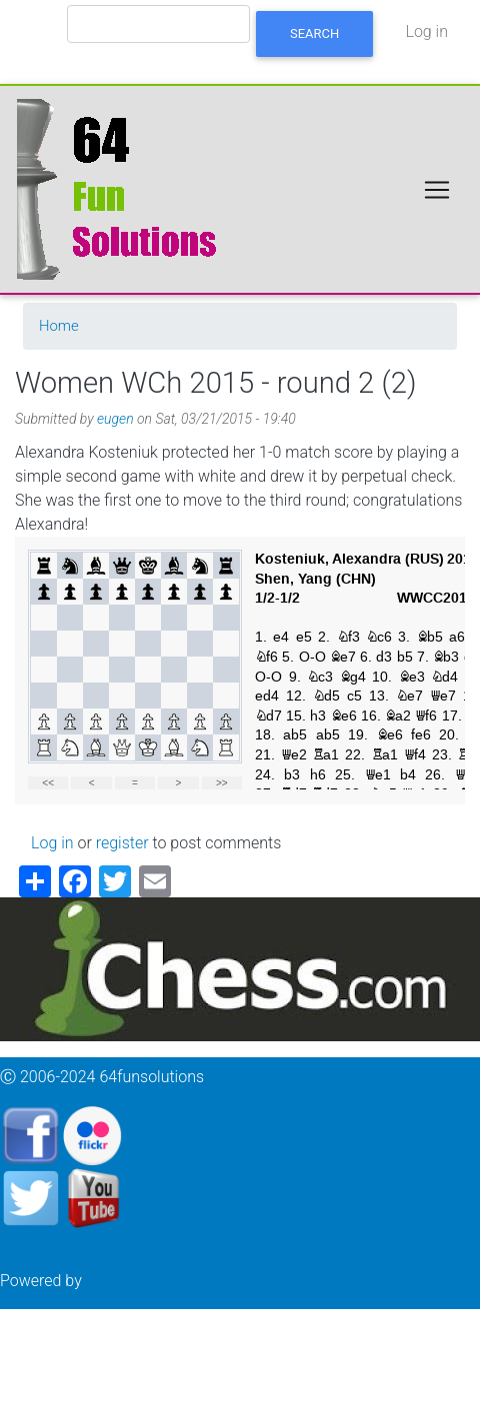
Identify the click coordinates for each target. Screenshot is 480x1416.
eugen (115, 419)
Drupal (109, 1280)
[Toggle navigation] (437, 190)
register (122, 842)
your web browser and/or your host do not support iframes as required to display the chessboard (240, 670)
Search (314, 33)
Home (59, 326)
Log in (426, 31)
